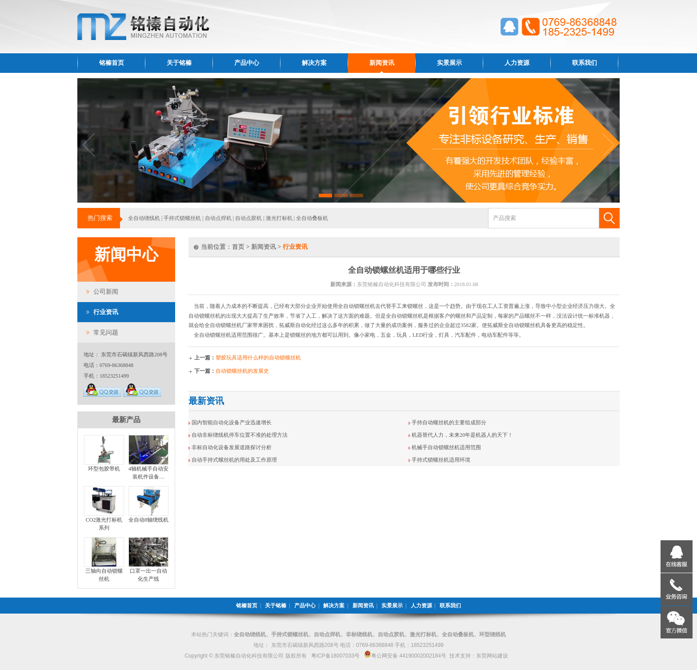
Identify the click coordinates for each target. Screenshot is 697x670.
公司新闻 (105, 291)
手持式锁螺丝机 (182, 218)
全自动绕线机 (144, 218)
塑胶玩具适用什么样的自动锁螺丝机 (258, 358)
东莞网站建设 (492, 656)
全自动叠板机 (312, 218)
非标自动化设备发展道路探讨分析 (232, 447)
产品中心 (246, 63)
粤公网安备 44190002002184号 (405, 656)
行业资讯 (105, 312)
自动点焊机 (218, 218)
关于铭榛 (179, 63)
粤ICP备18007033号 (335, 656)
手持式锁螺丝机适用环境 (441, 460)
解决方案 (314, 63)
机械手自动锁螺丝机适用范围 (446, 447)
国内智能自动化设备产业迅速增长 (232, 422)
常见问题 (105, 332)
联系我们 (584, 63)
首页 (238, 246)
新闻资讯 (381, 63)
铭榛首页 (111, 63)
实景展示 (449, 63)
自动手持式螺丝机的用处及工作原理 (234, 460)
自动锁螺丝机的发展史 (242, 371)
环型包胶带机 (104, 469)
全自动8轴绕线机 (148, 520)
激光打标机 (279, 218)
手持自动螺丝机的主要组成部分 (449, 422)
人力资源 (517, 63)
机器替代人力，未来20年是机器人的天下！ (462, 435)
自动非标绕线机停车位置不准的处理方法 (240, 435)
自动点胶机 (248, 218)
